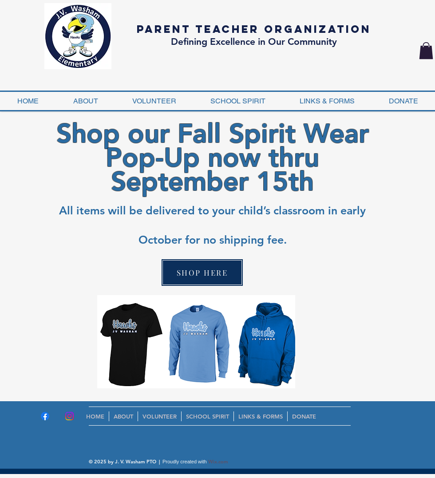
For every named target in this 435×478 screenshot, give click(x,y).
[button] (426, 50)
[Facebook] (45, 416)
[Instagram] (69, 416)
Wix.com (218, 461)
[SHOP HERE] (202, 272)
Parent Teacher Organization (254, 29)
